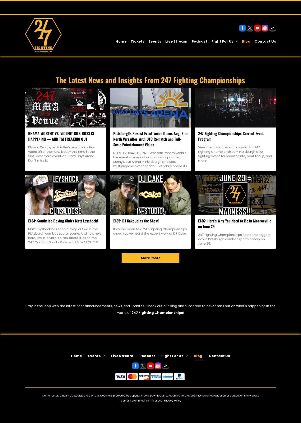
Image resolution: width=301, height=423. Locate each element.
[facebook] (242, 29)
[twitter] (250, 29)
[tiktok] (272, 29)
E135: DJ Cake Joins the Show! (136, 220)
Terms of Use (154, 400)
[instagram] (265, 29)
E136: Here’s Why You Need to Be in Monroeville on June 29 (234, 223)
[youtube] (257, 29)
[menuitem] (118, 41)
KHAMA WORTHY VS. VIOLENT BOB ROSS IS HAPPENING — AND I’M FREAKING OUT (61, 136)
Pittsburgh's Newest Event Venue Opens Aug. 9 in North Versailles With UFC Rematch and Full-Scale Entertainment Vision (150, 139)
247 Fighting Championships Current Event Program (231, 136)
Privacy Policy (172, 400)
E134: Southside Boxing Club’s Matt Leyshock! (63, 220)
